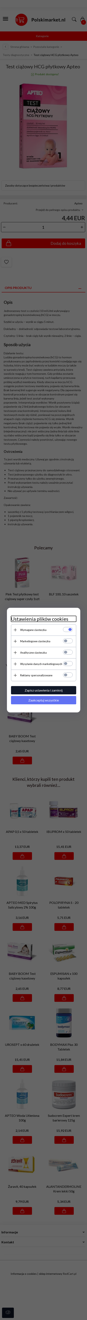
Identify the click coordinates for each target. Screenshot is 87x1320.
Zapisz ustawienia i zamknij (44, 690)
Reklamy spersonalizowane (36, 675)
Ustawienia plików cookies (39, 619)
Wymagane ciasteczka (33, 630)
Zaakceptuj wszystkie (43, 700)
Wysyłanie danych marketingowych (41, 664)
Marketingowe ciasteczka (35, 641)
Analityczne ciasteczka (33, 652)
